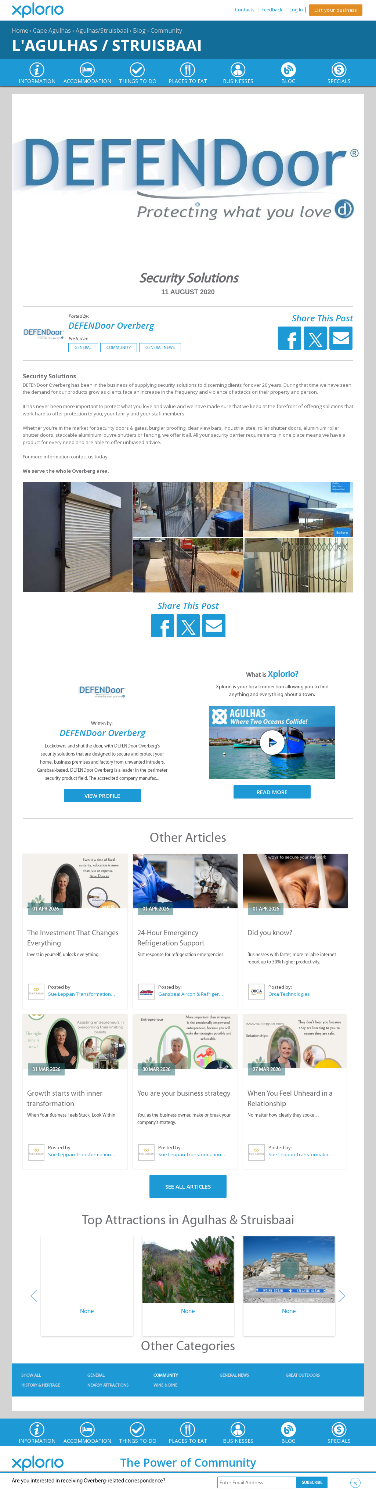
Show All (31, 1375)
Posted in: (78, 338)
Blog (139, 30)
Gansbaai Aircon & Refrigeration (192, 994)
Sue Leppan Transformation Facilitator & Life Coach (82, 994)
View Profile (102, 795)
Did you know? (269, 932)
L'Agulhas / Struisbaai (107, 45)
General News (160, 347)
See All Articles (188, 1186)
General (83, 347)
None (87, 1311)
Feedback (271, 10)
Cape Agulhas (52, 30)
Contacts (244, 10)
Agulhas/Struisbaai (102, 30)
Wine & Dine (165, 1385)
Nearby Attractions (108, 1385)
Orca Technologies (289, 994)
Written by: (102, 723)
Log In (296, 10)
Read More (272, 792)
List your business (335, 10)
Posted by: (79, 316)
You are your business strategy (183, 1093)
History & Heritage (40, 1385)
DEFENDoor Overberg (111, 325)
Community (166, 30)
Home (20, 30)
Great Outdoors (303, 1375)
